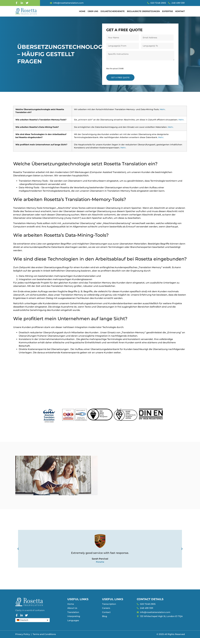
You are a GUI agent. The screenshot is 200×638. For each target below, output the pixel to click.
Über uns (93, 11)
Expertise (167, 11)
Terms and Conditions (44, 634)
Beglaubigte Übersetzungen (143, 11)
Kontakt (180, 11)
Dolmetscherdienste (113, 11)
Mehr (162, 109)
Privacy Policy (22, 634)
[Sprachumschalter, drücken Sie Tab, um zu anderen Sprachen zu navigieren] (32, 620)
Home (82, 11)
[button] (18, 548)
